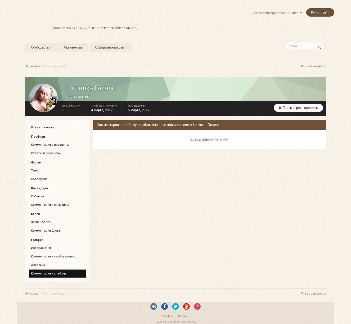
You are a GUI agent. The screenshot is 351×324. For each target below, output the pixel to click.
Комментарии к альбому (48, 273)
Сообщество (41, 47)
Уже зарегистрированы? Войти (277, 13)
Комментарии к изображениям (53, 256)
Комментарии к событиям (50, 205)
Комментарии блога (45, 230)
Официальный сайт (110, 47)
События (37, 196)
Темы (35, 170)
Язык (167, 316)
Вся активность (42, 127)
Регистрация (320, 12)
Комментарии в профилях (50, 144)
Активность (73, 47)
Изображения (41, 248)
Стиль (183, 316)
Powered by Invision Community (175, 322)
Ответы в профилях (45, 153)
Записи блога (40, 222)
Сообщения (39, 179)
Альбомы (38, 265)
